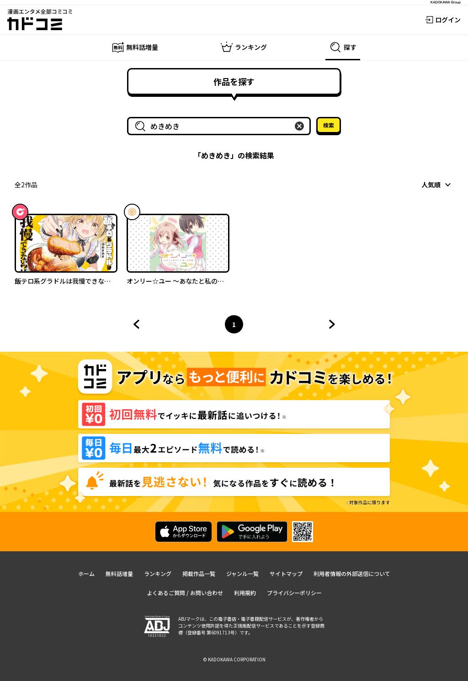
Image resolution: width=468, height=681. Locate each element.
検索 (328, 125)
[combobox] (220, 126)
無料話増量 (119, 573)
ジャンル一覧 (242, 573)
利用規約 (245, 593)
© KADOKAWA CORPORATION (234, 659)
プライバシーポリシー (294, 593)
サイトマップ (286, 573)
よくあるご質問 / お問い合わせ (185, 593)
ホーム (86, 573)
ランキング (157, 573)
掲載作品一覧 (198, 573)
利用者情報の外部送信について (352, 573)
